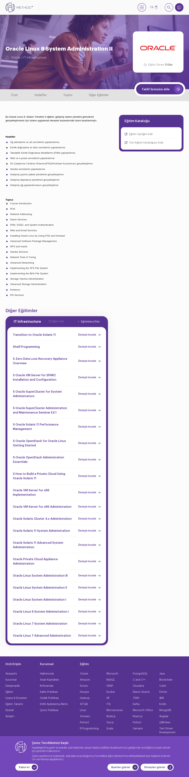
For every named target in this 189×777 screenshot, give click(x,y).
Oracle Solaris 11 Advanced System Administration (38, 545)
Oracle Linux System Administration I (39, 599)
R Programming (89, 728)
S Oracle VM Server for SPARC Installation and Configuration (34, 377)
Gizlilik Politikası (49, 698)
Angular (164, 716)
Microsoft (112, 673)
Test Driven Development (167, 730)
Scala (109, 728)
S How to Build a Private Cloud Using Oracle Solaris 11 (39, 476)
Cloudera (138, 686)
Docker (110, 692)
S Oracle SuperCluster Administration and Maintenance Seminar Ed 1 (40, 410)
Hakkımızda (47, 673)
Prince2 (84, 722)
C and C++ (139, 680)
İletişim (10, 716)
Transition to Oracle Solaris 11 (34, 334)
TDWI (136, 698)
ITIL (108, 704)
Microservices (114, 710)
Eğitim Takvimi (14, 704)
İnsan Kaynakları (49, 680)
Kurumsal (11, 680)
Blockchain (165, 680)
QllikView (164, 722)
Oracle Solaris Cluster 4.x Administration (42, 518)
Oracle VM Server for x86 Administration (42, 506)
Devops (84, 692)
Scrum (84, 686)
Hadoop (85, 698)
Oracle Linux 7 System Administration (40, 623)
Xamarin (138, 728)
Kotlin (162, 704)
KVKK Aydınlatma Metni (54, 704)
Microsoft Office (143, 710)
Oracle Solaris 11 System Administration (41, 530)
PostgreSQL (140, 673)
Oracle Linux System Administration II (40, 587)
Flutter (163, 692)
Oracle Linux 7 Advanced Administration (42, 635)
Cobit (162, 686)
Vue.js (110, 722)
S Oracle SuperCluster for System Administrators (37, 394)
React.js (137, 716)
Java (162, 673)
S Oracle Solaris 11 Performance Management (36, 427)
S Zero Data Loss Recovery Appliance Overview (40, 361)
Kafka (136, 704)
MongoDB (165, 710)
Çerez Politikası (49, 710)
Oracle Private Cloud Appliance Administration (35, 561)
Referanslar (47, 686)
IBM (161, 698)
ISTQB (84, 704)
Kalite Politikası (49, 692)
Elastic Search (141, 692)
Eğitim (9, 692)
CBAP (109, 686)
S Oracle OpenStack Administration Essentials (38, 459)
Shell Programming (26, 346)
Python (137, 722)
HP (108, 698)
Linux (83, 710)
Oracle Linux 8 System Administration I (41, 611)
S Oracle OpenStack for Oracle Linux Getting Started (39, 443)
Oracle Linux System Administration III (40, 575)
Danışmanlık (13, 686)
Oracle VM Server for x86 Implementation (31, 492)
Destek (10, 710)
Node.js (111, 716)
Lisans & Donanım (16, 698)
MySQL (110, 680)
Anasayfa (11, 673)
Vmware (85, 716)
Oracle (15, 57)
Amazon (85, 680)
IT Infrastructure (34, 57)
